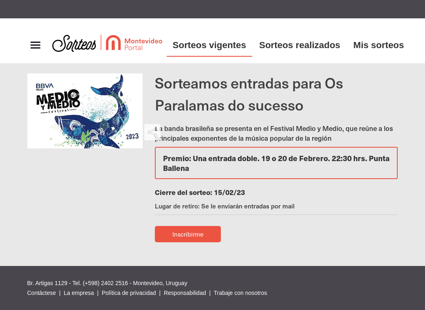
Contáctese (41, 293)
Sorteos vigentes (209, 45)
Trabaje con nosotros (240, 293)
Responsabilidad (185, 293)
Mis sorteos (378, 45)
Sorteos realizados (299, 45)
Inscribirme (187, 234)
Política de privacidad (129, 293)
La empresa (79, 293)
